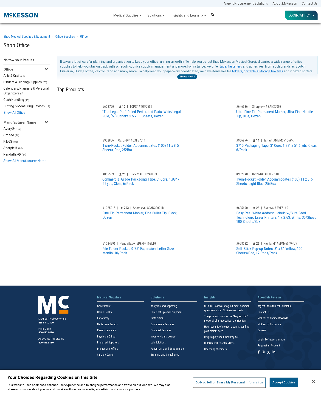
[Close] (314, 382)
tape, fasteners (231, 66)
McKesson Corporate (269, 324)
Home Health (104, 312)
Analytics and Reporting (164, 306)
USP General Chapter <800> (219, 343)
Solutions (156, 15)
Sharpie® (13, 148)
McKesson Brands (107, 324)
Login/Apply (301, 15)
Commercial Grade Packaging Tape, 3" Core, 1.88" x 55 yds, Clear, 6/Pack (140, 181)
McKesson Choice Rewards (273, 318)
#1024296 (108, 243)
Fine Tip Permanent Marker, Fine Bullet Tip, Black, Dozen (139, 215)
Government (103, 306)
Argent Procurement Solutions (246, 3)
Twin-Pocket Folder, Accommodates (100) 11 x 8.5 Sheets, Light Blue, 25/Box (274, 181)
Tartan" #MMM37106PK (278, 140)
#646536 (242, 106)
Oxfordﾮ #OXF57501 (265, 174)
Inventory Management (163, 336)
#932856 (108, 140)
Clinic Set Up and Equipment (166, 312)
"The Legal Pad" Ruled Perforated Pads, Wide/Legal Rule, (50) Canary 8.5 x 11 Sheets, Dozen (141, 113)
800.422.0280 (46, 332)
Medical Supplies (127, 15)
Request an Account (269, 345)
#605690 (242, 208)
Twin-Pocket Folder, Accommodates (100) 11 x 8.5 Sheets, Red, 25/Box (140, 147)
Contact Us (310, 3)
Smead (11, 135)
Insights (210, 297)
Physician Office (106, 336)
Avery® (12, 128)
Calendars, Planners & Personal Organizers (26, 91)
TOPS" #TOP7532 (141, 106)
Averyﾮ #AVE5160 (276, 208)
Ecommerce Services (162, 324)
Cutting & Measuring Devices (26, 106)
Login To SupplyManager (272, 339)
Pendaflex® (14, 154)
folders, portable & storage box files (257, 71)
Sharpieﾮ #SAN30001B (148, 208)
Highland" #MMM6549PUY (280, 243)
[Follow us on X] (268, 352)
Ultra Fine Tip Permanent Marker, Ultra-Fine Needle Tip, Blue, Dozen (274, 113)
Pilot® (10, 141)
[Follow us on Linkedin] (274, 352)
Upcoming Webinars (215, 349)
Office (84, 36)
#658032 (242, 243)
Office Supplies (65, 36)
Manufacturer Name (19, 122)
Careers (262, 330)
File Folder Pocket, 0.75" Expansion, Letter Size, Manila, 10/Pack (138, 250)
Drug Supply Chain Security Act (221, 337)
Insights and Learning (188, 15)
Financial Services (161, 330)
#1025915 (108, 208)
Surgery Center (105, 354)
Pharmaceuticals (106, 330)
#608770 (108, 106)
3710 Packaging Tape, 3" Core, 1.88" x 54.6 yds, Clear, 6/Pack (276, 147)
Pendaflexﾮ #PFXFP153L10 (138, 243)
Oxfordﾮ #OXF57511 (132, 140)
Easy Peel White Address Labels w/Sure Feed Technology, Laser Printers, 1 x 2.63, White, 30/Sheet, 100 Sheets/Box (276, 217)
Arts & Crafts (15, 75)
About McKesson (285, 3)
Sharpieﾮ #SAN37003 (266, 106)
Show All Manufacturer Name (24, 161)
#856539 (108, 174)
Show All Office (14, 112)
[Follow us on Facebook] (259, 352)
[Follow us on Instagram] (263, 352)
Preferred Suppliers (108, 342)
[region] (160, 382)
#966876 (242, 140)
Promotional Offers (107, 348)
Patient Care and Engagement (167, 348)
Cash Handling (16, 100)
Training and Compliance (165, 354)
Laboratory (103, 318)
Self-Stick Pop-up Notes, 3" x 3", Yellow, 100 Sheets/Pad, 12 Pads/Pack (269, 250)
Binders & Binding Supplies (25, 82)
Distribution (157, 318)
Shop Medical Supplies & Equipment (26, 36)
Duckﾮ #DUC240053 (143, 174)
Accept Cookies (284, 382)
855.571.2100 (46, 322)
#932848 (242, 174)
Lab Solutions (158, 342)
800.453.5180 (46, 342)
